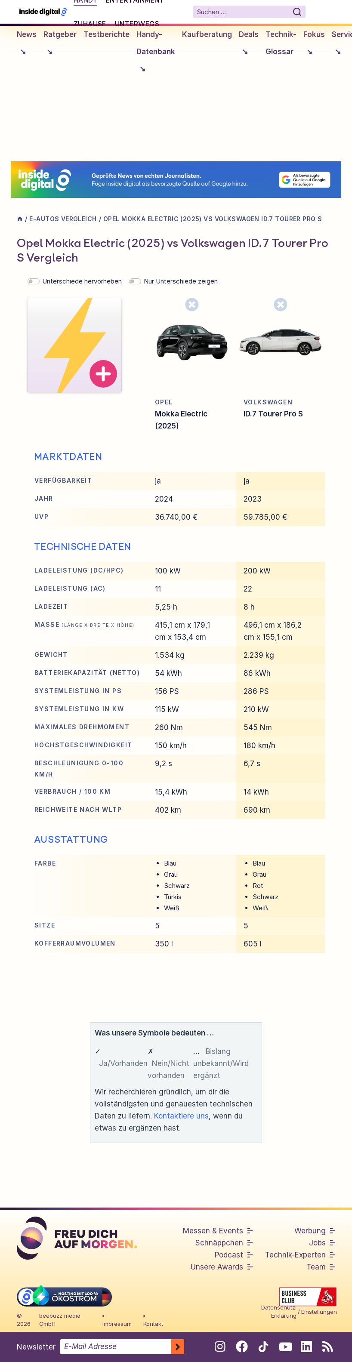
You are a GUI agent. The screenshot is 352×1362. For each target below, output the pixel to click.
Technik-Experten (295, 1255)
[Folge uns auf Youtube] (284, 1346)
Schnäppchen (219, 1243)
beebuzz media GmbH (59, 1319)
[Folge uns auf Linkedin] (306, 1346)
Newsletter (36, 1347)
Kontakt (153, 1323)
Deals (249, 45)
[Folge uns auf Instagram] (220, 1346)
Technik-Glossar (281, 43)
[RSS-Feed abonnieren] (327, 1346)
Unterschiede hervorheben (82, 281)
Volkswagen (268, 402)
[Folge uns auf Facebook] (241, 1346)
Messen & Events (213, 1230)
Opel (164, 402)
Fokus (314, 45)
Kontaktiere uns (181, 1116)
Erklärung (283, 1315)
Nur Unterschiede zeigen (181, 281)
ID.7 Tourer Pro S (273, 414)
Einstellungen (319, 1311)
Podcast (229, 1255)
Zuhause (90, 23)
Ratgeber (60, 45)
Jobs (317, 1243)
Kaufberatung (207, 34)
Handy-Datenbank (155, 54)
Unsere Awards (217, 1267)
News (27, 45)
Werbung (310, 1230)
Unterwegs (137, 23)
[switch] (34, 281)
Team (316, 1267)
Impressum (117, 1323)
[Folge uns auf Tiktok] (263, 1348)
